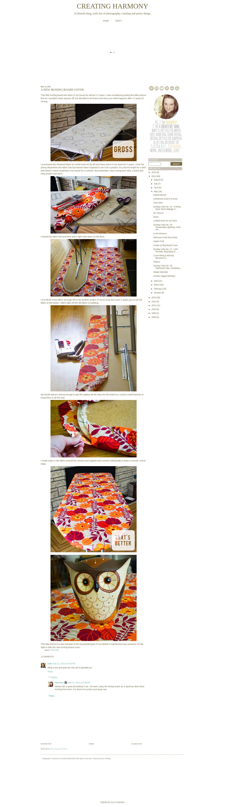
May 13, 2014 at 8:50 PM (64, 663)
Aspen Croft (158, 241)
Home (106, 21)
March (157, 285)
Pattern (156, 262)
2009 (154, 313)
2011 (154, 305)
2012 (154, 301)
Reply (50, 671)
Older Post (137, 744)
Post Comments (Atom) (59, 748)
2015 (154, 172)
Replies (54, 677)
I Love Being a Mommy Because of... (163, 256)
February (158, 289)
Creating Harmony (112, 6)
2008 (154, 317)
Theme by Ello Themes (112, 802)
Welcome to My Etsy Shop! (165, 237)
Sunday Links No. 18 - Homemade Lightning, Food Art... (166, 227)
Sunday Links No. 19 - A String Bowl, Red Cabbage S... (167, 208)
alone (155, 217)
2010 (154, 309)
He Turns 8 (158, 213)
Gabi (50, 663)
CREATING (54, 650)
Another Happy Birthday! (164, 276)
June (156, 187)
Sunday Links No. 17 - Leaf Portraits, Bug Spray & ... (165, 250)
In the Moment (159, 233)
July (156, 184)
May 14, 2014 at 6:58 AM (79, 682)
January (158, 292)
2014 (154, 176)
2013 (154, 297)
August (157, 180)
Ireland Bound (159, 195)
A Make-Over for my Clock (165, 221)
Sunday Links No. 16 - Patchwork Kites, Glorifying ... (167, 267)
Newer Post (46, 744)
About (118, 21)
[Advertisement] (159, 362)
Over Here (158, 202)
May (156, 191)
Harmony (59, 682)
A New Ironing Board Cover (165, 245)
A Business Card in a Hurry (165, 199)
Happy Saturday (160, 272)
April (156, 281)
